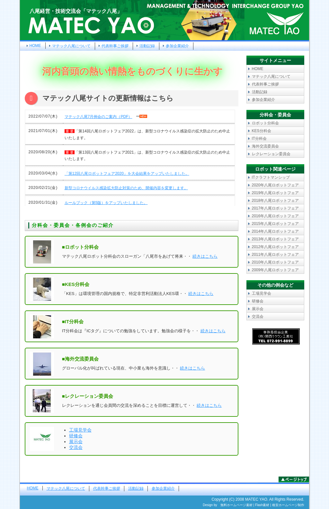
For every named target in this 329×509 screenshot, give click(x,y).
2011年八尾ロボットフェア (275, 254)
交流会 (76, 447)
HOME (35, 45)
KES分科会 (261, 131)
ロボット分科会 (265, 123)
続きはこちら (205, 256)
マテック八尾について (71, 46)
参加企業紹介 (177, 46)
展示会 (76, 441)
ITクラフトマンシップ (271, 177)
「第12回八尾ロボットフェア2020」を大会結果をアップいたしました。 (127, 173)
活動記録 (147, 46)
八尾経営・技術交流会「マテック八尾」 (76, 11)
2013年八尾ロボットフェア (275, 239)
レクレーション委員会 (271, 154)
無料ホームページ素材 (236, 505)
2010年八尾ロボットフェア (275, 262)
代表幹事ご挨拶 (115, 46)
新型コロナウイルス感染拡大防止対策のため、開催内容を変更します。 (126, 188)
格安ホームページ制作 (288, 505)
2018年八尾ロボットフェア (275, 200)
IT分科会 (259, 138)
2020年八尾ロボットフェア (275, 185)
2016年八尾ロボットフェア (275, 216)
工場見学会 (80, 430)
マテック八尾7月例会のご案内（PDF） (98, 116)
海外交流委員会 (265, 146)
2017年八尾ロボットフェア (275, 208)
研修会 (76, 435)
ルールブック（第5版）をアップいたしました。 (106, 203)
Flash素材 (262, 505)
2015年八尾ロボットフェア (275, 223)
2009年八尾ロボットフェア (275, 270)
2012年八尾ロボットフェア (275, 247)
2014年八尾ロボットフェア (275, 231)
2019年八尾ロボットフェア (275, 193)
